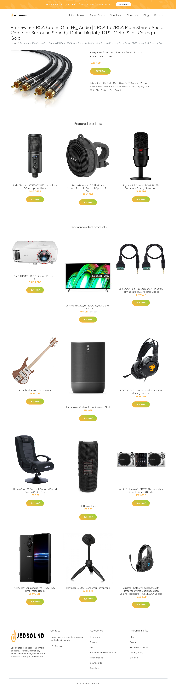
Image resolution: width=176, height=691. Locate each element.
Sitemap (134, 660)
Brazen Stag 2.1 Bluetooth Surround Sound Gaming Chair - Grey (35, 493)
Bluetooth (132, 16)
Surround (137, 55)
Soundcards (109, 55)
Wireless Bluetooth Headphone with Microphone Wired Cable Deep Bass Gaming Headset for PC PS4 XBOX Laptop (141, 593)
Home (14, 46)
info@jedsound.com (60, 649)
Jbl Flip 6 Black (88, 508)
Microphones (76, 16)
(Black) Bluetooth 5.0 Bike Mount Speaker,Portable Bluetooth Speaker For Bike (88, 191)
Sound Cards (97, 16)
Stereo (129, 55)
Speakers (115, 16)
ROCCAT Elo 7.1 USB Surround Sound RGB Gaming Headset (141, 395)
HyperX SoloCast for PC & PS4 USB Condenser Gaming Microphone (141, 189)
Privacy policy (136, 655)
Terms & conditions (139, 650)
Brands (158, 16)
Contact (134, 645)
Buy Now (100, 74)
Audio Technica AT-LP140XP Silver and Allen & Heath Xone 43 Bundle (141, 493)
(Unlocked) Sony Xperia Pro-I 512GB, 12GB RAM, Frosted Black (35, 592)
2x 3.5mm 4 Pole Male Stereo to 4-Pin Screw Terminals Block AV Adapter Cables (141, 293)
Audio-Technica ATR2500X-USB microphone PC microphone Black (35, 189)
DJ (91, 650)
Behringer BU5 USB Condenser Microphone (88, 590)
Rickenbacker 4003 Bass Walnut (35, 393)
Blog (146, 16)
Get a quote (123, 4)
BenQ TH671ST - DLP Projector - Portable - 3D (35, 280)
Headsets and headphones (103, 655)
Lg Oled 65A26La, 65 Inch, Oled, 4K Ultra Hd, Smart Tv (88, 310)
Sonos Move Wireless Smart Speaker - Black (88, 410)
